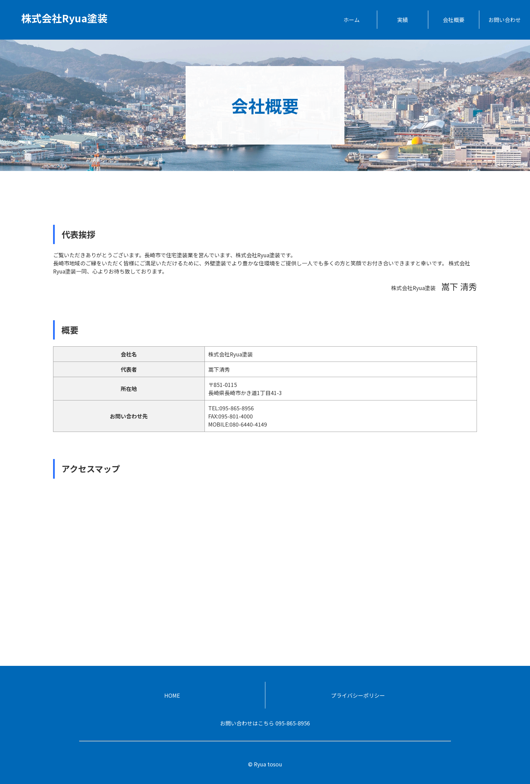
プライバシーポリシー (358, 695)
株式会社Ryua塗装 (64, 17)
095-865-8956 (292, 723)
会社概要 (453, 20)
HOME (172, 695)
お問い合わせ (504, 20)
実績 (402, 20)
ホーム (351, 20)
